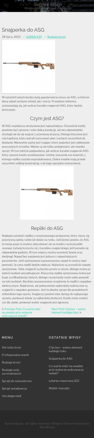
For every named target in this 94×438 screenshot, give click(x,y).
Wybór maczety (59, 388)
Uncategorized (11, 396)
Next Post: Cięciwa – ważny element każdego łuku (69, 310)
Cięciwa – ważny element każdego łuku (65, 349)
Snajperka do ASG (60, 358)
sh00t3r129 (34, 36)
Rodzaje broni (56, 36)
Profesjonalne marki (15, 355)
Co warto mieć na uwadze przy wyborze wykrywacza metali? (66, 369)
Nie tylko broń (11, 347)
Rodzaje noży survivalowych (11, 371)
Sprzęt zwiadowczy (14, 388)
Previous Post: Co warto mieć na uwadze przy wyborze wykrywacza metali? (21, 312)
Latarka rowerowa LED (64, 380)
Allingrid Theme (62, 423)
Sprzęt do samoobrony (17, 381)
